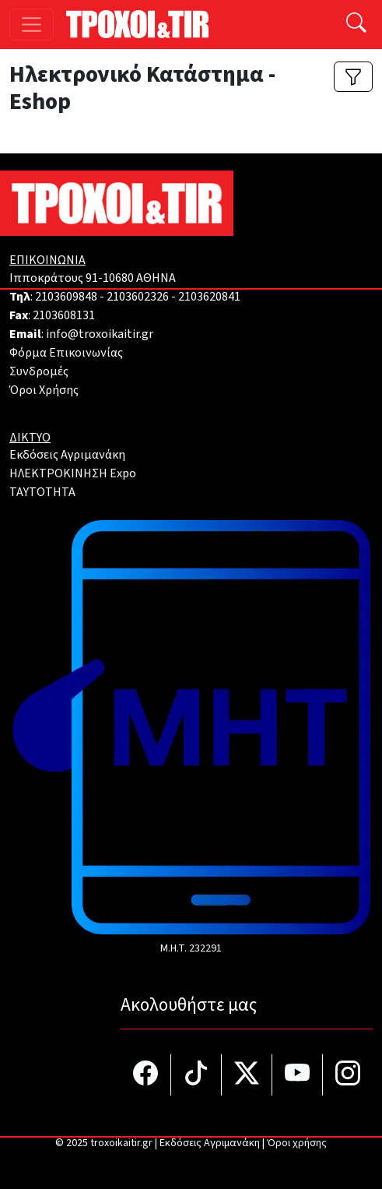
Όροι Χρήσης (44, 390)
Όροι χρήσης (297, 1143)
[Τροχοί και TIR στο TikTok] (196, 1075)
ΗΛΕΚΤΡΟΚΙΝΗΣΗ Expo (72, 473)
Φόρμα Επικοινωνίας (66, 352)
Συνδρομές (38, 371)
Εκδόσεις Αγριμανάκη (67, 454)
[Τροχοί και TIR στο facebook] (146, 1075)
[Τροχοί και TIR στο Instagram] (348, 1075)
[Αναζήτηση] (356, 24)
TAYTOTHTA (42, 492)
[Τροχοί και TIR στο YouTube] (297, 1075)
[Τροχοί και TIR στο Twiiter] (247, 1075)
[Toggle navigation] (31, 24)
